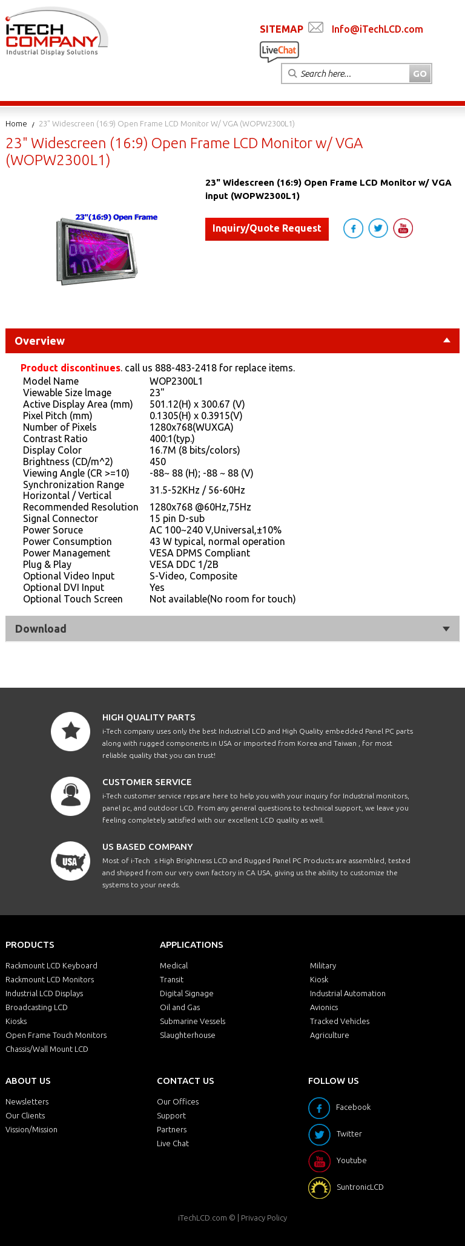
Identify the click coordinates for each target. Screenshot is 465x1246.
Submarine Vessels (192, 1021)
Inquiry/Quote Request (267, 228)
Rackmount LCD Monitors (49, 979)
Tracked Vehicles (339, 1021)
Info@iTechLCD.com (377, 29)
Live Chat (173, 1143)
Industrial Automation (348, 993)
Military (323, 965)
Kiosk (319, 979)
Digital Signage (187, 993)
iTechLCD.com (202, 1217)
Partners (171, 1129)
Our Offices (178, 1101)
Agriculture (329, 1035)
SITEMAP (281, 29)
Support (171, 1115)
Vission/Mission (31, 1129)
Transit (171, 979)
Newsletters (26, 1101)
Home (16, 123)
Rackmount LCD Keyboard (51, 965)
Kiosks (16, 1021)
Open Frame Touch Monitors (56, 1035)
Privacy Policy (264, 1217)
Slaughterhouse (188, 1035)
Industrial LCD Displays (44, 993)
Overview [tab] (232, 340)
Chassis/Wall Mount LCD (46, 1049)
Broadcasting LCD (36, 1007)
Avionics (324, 1007)
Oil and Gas (180, 1007)
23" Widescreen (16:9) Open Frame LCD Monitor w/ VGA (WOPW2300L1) (167, 123)
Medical (174, 965)
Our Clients (25, 1115)
